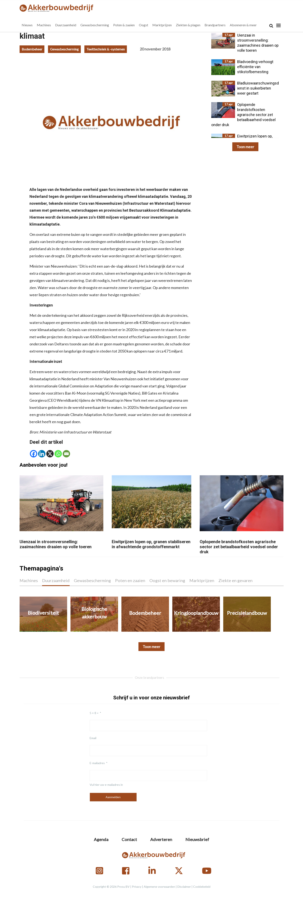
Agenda (101, 839)
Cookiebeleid (201, 886)
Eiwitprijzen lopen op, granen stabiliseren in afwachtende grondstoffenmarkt (151, 544)
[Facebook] (33, 453)
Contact (129, 839)
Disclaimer (184, 886)
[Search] (271, 26)
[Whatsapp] (58, 453)
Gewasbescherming (64, 49)
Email (93, 738)
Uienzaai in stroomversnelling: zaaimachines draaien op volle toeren (56, 544)
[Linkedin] (41, 453)
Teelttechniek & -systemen (105, 49)
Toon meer (245, 146)
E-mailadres (97, 763)
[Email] (66, 453)
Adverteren (161, 839)
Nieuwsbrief (197, 839)
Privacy (136, 886)
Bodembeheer (32, 49)
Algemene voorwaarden (159, 886)
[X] (50, 453)
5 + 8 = (94, 713)
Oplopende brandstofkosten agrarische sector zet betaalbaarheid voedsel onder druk (239, 546)
